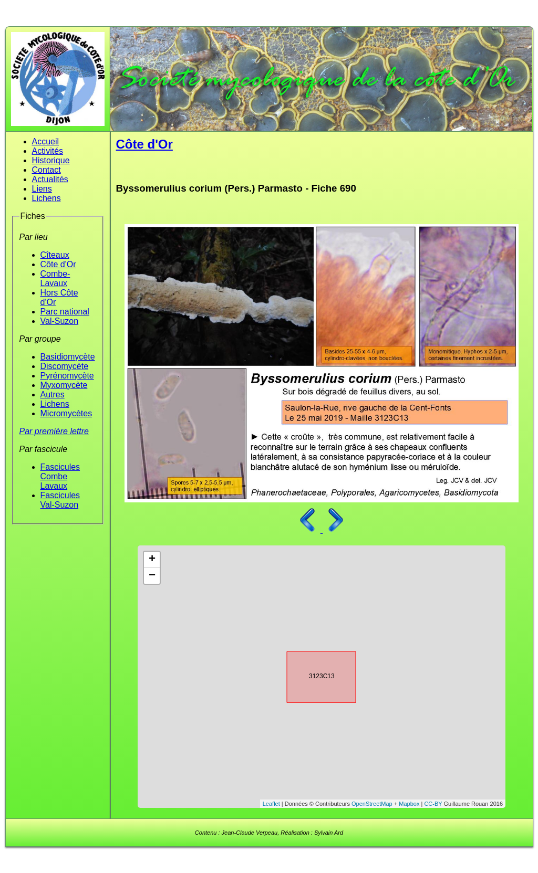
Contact (46, 169)
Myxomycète (64, 385)
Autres (52, 394)
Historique (51, 160)
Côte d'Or (58, 264)
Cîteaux (54, 254)
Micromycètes (66, 413)
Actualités (50, 179)
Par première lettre (54, 431)
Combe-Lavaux (55, 278)
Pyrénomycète (67, 375)
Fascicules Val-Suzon (60, 500)
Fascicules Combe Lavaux (60, 476)
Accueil (45, 141)
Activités (48, 150)
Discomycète (64, 366)
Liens (42, 188)
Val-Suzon (59, 321)
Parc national (64, 311)
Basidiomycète (67, 356)
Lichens (46, 198)
